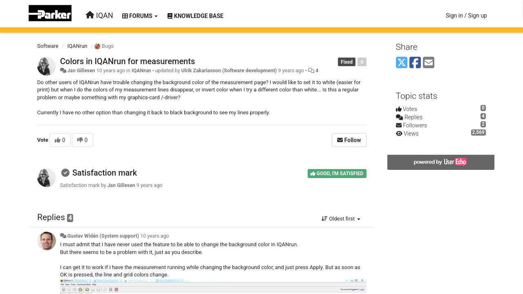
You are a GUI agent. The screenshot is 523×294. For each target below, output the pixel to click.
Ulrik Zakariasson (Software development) (229, 71)
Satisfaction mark (104, 173)
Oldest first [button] (341, 219)
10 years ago (154, 236)
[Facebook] (415, 63)
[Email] (428, 63)
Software (47, 46)
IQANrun (77, 46)
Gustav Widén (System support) (103, 236)
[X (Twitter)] (401, 63)
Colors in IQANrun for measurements (127, 61)
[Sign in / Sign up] (466, 15)
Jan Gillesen (81, 71)
